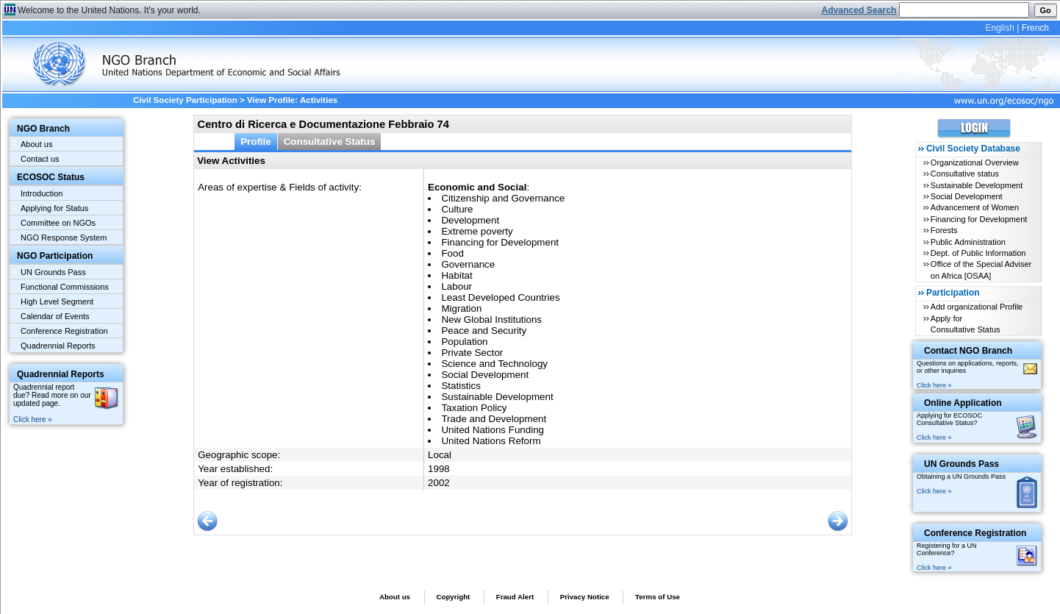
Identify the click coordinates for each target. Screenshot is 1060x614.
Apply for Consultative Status (965, 324)
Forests (944, 230)
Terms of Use (657, 597)
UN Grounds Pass (53, 272)
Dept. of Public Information (978, 253)
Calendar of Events (55, 316)
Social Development (967, 196)
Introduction (41, 193)
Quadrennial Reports (58, 345)
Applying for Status (54, 208)
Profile (255, 141)
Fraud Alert (515, 597)
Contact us (40, 158)
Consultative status (965, 173)
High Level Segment (57, 301)
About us (36, 144)
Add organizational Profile (977, 306)
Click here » (32, 419)
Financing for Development (979, 219)
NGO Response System (64, 237)
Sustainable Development (977, 185)
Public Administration (968, 242)
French (1035, 28)
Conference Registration (64, 330)
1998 (439, 468)
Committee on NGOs (58, 222)
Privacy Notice (584, 597)
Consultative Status (330, 141)
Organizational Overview (975, 162)
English (999, 28)
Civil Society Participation (185, 100)
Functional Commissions (65, 286)
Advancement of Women (975, 207)
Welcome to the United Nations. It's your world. (109, 10)
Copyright (453, 597)
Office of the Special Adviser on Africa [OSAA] (981, 269)
